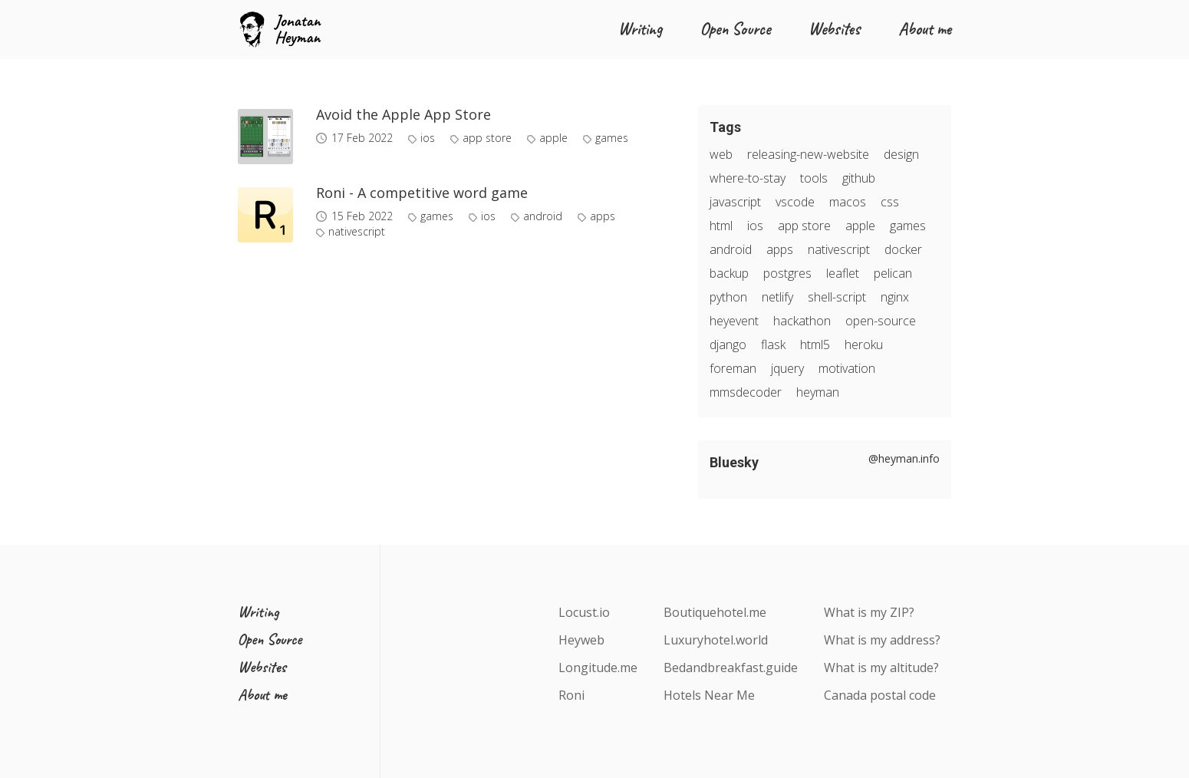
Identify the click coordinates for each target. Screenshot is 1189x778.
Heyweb (581, 639)
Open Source (735, 29)
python (728, 297)
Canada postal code (880, 695)
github (858, 178)
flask (773, 344)
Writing (640, 29)
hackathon (802, 321)
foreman (733, 368)
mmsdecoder (746, 392)
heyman (817, 392)
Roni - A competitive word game (422, 192)
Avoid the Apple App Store (403, 114)
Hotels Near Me (709, 695)
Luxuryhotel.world (716, 639)
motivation (846, 368)
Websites (834, 29)
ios (427, 138)
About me (924, 29)
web (721, 154)
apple (553, 138)
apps (602, 216)
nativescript (356, 231)
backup (729, 273)
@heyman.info (904, 458)
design (901, 154)
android (542, 216)
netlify (777, 297)
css (890, 202)
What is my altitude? (881, 667)
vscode (795, 202)
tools (814, 178)
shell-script (837, 297)
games (611, 138)
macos (847, 202)
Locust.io (584, 612)
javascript (735, 202)
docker (903, 249)
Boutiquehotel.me (715, 612)
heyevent (734, 321)
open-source (880, 321)
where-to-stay (748, 178)
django (728, 344)
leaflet (842, 273)
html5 (815, 344)
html (721, 225)
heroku (864, 344)
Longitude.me (597, 667)
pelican (893, 273)
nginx (895, 297)
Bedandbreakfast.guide (731, 667)
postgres (787, 273)
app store (487, 138)
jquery (787, 368)
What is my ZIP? (869, 612)
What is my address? (882, 639)
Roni (571, 695)
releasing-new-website (808, 154)
